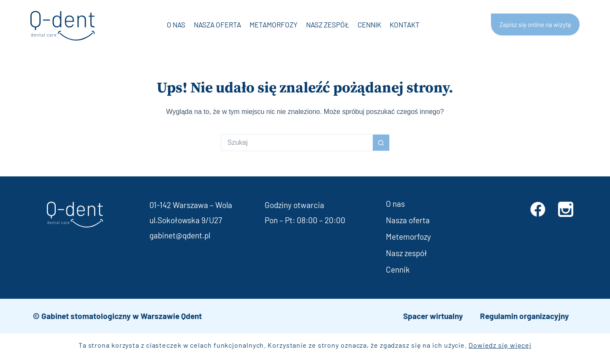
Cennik (369, 24)
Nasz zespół (327, 24)
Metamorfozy (273, 24)
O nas (176, 24)
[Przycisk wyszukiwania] (381, 142)
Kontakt (405, 24)
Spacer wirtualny (433, 316)
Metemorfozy (408, 236)
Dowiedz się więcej (500, 345)
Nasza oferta (217, 24)
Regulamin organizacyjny (524, 316)
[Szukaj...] (297, 142)
